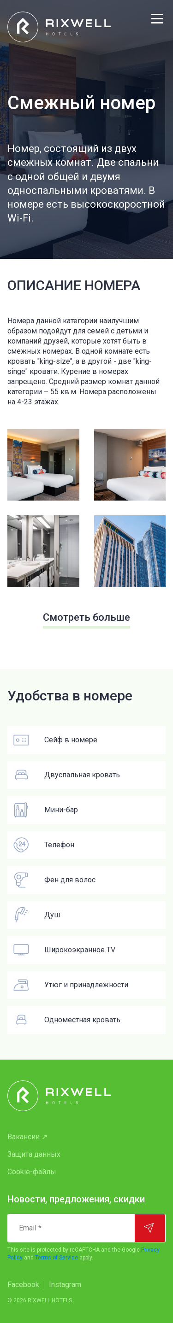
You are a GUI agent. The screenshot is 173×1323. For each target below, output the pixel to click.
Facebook (23, 1284)
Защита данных (33, 1154)
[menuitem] (86, 1137)
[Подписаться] (150, 1228)
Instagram (65, 1284)
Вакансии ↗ (27, 1136)
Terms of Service (56, 1257)
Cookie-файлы (31, 1171)
